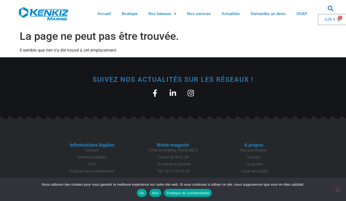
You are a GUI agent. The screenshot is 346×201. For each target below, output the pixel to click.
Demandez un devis (268, 13)
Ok (141, 193)
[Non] (337, 189)
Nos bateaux (162, 14)
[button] (330, 8)
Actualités (231, 13)
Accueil (104, 13)
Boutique (130, 13)
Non (155, 193)
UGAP (301, 13)
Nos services (199, 13)
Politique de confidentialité (188, 193)
